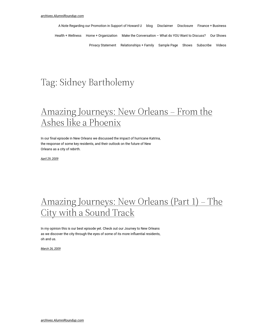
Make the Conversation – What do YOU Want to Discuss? (164, 35)
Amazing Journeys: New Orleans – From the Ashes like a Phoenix (126, 117)
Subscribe (204, 45)
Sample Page (168, 45)
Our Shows (218, 35)
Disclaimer (165, 26)
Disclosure (185, 26)
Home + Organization (101, 35)
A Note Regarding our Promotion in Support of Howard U (100, 26)
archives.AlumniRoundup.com (62, 16)
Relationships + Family (137, 45)
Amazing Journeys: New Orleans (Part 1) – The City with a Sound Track (131, 207)
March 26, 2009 (51, 248)
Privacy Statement (102, 45)
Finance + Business (211, 26)
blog (149, 26)
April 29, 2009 (49, 158)
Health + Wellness (68, 35)
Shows (187, 45)
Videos (221, 45)
